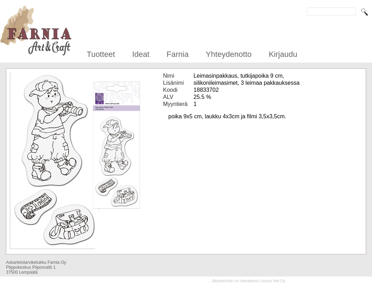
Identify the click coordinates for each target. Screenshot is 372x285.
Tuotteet (101, 54)
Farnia (177, 54)
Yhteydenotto (229, 54)
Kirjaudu (283, 54)
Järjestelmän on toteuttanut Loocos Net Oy (248, 281)
